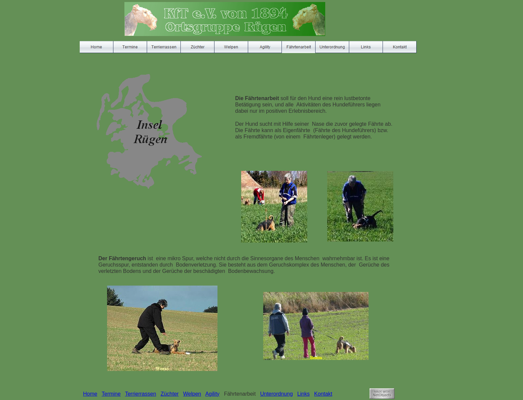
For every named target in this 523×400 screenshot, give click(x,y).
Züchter (169, 394)
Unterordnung (276, 394)
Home (90, 394)
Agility (212, 394)
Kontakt (323, 394)
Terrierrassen (140, 394)
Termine (111, 394)
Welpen (192, 394)
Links (303, 394)
